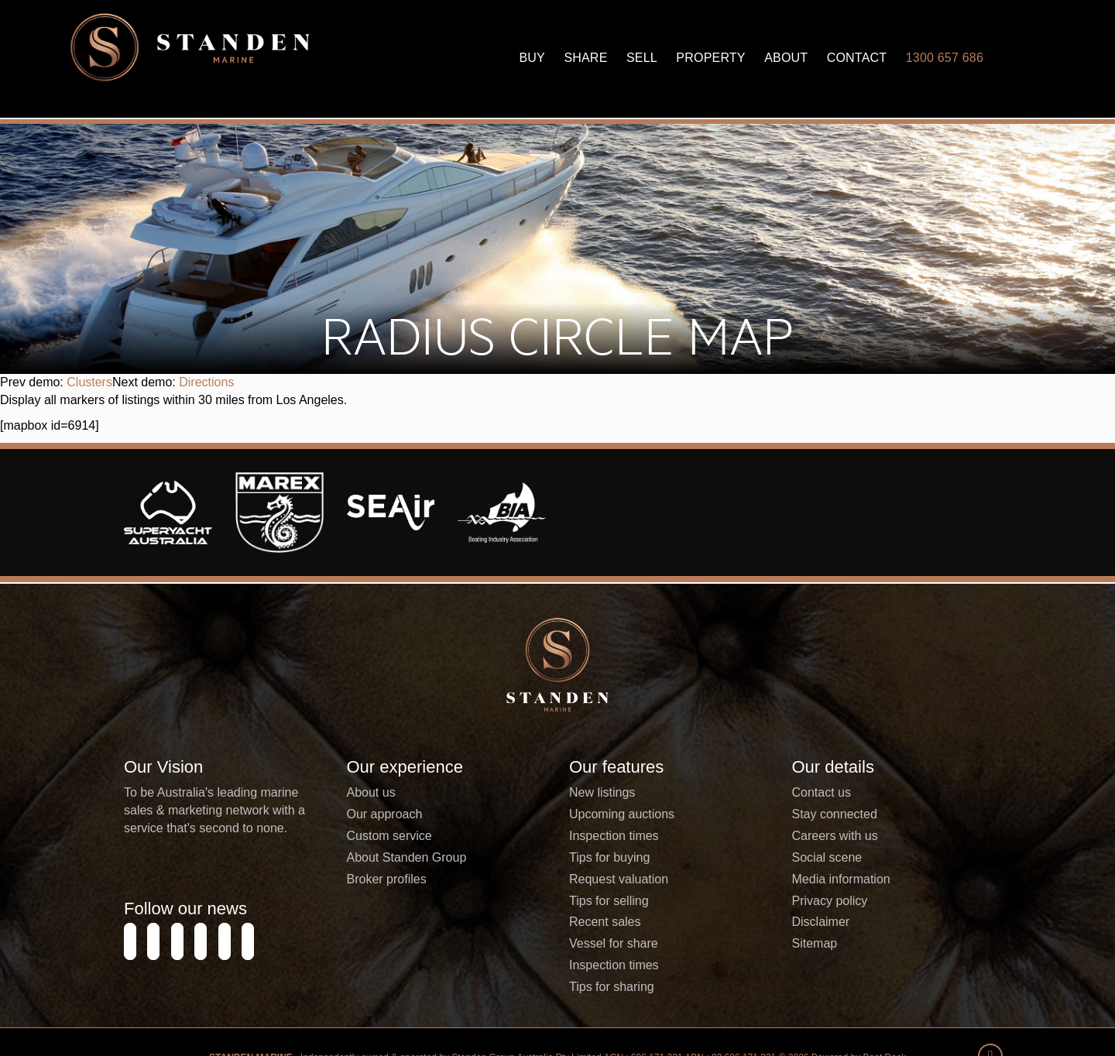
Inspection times (614, 903)
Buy (532, 57)
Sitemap (815, 1010)
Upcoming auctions (621, 881)
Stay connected (834, 881)
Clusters (89, 449)
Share (585, 57)
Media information (841, 945)
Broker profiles (387, 945)
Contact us (821, 859)
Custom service (389, 903)
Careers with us (835, 903)
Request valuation (618, 945)
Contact (857, 57)
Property (710, 57)
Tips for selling (609, 967)
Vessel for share (613, 1010)
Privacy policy (830, 967)
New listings (602, 859)
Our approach (385, 881)
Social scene (827, 924)
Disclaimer (821, 989)
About (786, 57)
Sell (641, 57)
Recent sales (605, 989)
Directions (206, 449)
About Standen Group (407, 924)
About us (371, 859)
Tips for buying (609, 924)
